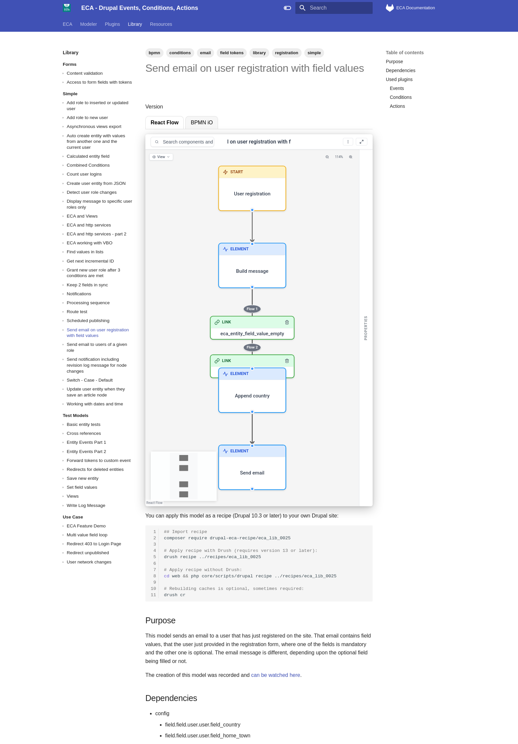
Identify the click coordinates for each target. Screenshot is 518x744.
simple (314, 52)
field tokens (231, 52)
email (205, 52)
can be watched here (275, 675)
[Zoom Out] (327, 157)
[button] (252, 188)
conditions (180, 52)
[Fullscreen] (361, 141)
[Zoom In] (350, 157)
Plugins (112, 24)
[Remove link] (287, 322)
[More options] (348, 141)
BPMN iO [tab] (202, 122)
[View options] (161, 156)
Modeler (88, 24)
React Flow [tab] (164, 122)
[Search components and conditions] (188, 142)
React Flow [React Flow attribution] (154, 503)
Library (135, 24)
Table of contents (405, 52)
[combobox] (182, 142)
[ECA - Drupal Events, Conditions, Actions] (66, 8)
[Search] (334, 8)
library (259, 52)
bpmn (154, 52)
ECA (67, 24)
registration (286, 52)
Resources (161, 24)
